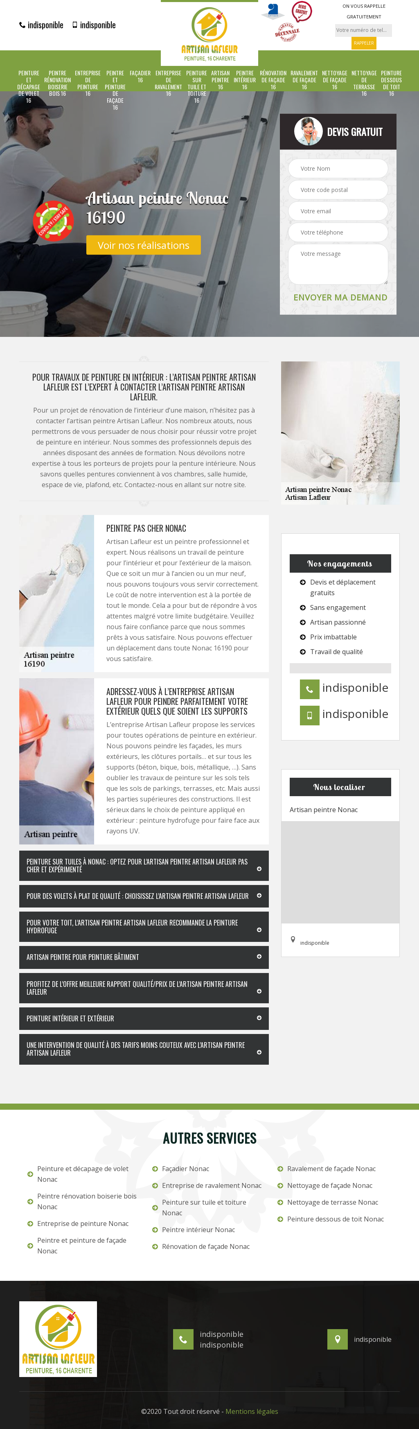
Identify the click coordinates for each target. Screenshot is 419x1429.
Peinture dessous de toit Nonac (330, 1219)
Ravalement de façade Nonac (326, 1168)
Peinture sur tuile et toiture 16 (196, 87)
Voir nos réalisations (143, 244)
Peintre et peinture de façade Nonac (76, 1245)
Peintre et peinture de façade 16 (115, 90)
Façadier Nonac (180, 1168)
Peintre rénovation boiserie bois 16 (57, 83)
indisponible (41, 24)
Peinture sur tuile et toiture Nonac (199, 1207)
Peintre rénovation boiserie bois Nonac (82, 1201)
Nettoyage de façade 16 (334, 80)
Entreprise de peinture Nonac (77, 1223)
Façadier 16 (140, 77)
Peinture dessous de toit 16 (391, 83)
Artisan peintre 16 (220, 80)
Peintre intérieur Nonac (193, 1229)
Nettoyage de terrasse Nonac (327, 1202)
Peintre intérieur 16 (245, 80)
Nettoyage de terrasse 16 (364, 83)
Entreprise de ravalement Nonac (206, 1185)
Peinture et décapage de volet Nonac (77, 1174)
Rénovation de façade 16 (273, 80)
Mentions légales (251, 1411)
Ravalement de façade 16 (304, 80)
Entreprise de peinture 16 (88, 83)
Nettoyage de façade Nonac (324, 1185)
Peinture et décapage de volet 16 (28, 87)
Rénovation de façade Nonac (201, 1246)
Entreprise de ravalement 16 (168, 83)
